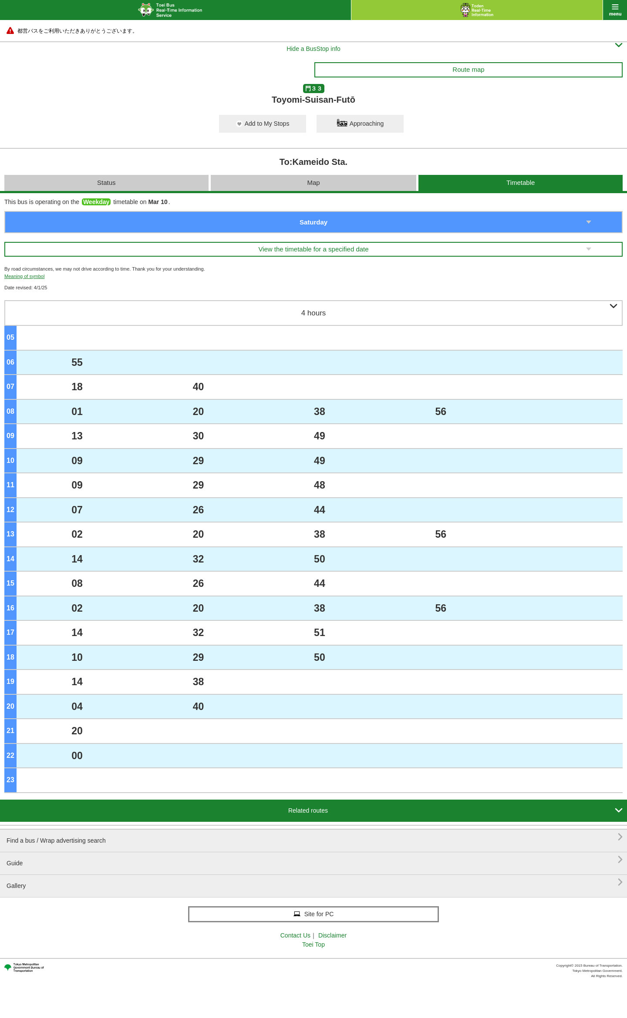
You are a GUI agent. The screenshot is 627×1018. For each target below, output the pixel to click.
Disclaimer (332, 935)
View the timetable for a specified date (313, 249)
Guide (315, 859)
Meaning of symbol (24, 276)
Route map (468, 69)
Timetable (520, 182)
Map (313, 182)
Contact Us (295, 935)
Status (106, 182)
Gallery (315, 882)
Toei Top (313, 944)
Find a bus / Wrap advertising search (315, 837)
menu (615, 10)
